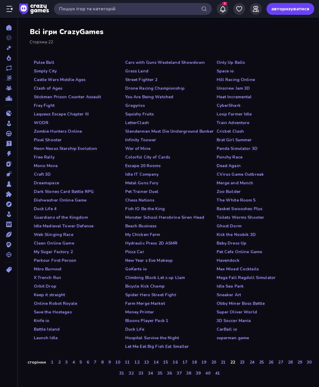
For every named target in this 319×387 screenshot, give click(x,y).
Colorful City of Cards (147, 157)
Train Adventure (233, 123)
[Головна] (9, 28)
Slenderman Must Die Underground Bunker (169, 131)
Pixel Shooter (48, 140)
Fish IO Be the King (145, 209)
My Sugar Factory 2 (53, 252)
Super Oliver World (237, 312)
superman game (233, 338)
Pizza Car (134, 252)
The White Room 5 (236, 200)
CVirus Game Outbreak (240, 174)
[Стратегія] (9, 245)
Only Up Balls (231, 62)
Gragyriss (135, 105)
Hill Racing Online (236, 80)
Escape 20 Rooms (143, 166)
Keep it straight (49, 295)
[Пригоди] (9, 204)
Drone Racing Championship (155, 88)
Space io (225, 71)
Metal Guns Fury (141, 183)
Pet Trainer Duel (142, 191)
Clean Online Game (54, 243)
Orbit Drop (45, 286)
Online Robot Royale (55, 303)
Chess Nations (140, 200)
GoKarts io (136, 269)
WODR (41, 123)
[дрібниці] (9, 144)
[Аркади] (9, 123)
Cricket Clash (230, 131)
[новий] (9, 48)
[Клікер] (9, 174)
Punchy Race (229, 157)
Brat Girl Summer (234, 140)
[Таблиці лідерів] (9, 98)
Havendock (228, 260)
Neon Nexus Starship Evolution (65, 148)
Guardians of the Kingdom (61, 217)
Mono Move (46, 166)
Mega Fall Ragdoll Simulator (246, 277)
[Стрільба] (9, 255)
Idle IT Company (142, 174)
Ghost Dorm (229, 226)
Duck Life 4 (45, 209)
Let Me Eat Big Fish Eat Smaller (157, 346)
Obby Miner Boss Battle (241, 303)
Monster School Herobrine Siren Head (164, 217)
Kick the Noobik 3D (236, 234)
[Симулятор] (9, 214)
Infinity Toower (140, 140)
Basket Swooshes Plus (240, 209)
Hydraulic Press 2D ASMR (151, 243)
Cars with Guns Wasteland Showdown (165, 62)
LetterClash (137, 123)
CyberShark (229, 105)
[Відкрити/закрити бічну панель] (9, 9)
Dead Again (229, 166)
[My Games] (239, 9)
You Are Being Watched (149, 97)
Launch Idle (46, 338)
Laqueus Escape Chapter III (61, 114)
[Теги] (9, 270)
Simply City (45, 71)
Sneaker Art (229, 295)
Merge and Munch (235, 183)
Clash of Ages (48, 88)
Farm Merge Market (145, 303)
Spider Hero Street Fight (150, 295)
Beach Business (141, 226)
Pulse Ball (44, 62)
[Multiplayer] (9, 88)
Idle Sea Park (230, 286)
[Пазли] (9, 194)
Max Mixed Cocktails (238, 269)
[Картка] (9, 164)
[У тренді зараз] (9, 58)
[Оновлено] (9, 68)
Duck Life (134, 329)
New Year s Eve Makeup (149, 260)
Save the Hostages (53, 312)
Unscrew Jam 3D (233, 88)
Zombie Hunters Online (58, 131)
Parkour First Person (55, 260)
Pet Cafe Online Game (239, 252)
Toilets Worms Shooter (240, 217)
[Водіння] (9, 134)
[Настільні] (9, 184)
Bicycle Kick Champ (145, 286)
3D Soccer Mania (234, 320)
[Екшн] (9, 154)
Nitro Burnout (48, 269)
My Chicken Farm (142, 234)
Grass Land (136, 71)
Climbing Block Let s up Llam (155, 277)
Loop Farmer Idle (234, 114)
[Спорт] (9, 234)
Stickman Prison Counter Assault (67, 97)
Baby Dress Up (232, 243)
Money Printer (139, 312)
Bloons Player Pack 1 (147, 320)
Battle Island (47, 329)
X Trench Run (47, 277)
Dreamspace (46, 183)
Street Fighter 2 (141, 80)
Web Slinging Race (53, 234)
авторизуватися (290, 9)
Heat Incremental (234, 97)
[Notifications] (222, 9)
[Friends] (256, 9)
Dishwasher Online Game (60, 200)
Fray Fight (44, 105)
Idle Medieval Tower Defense (64, 226)
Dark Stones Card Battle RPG (64, 191)
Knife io (42, 320)
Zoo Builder (229, 191)
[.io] (9, 113)
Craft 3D (42, 174)
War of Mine (137, 148)
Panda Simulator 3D (237, 148)
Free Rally (44, 157)
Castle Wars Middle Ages (60, 80)
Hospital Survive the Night (152, 338)
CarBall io (227, 329)
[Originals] (9, 78)
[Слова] (9, 224)
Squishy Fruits (139, 114)
